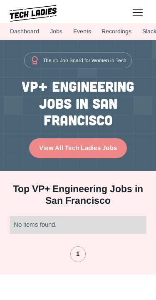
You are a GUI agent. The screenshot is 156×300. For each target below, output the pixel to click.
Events (82, 31)
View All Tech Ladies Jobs (78, 147)
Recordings (116, 31)
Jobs (56, 31)
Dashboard (24, 31)
